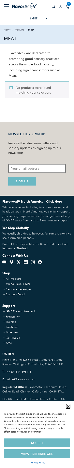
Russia (44, 244)
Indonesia (8, 248)
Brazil (5, 244)
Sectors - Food (15, 294)
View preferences (37, 453)
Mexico (34, 244)
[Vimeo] (11, 261)
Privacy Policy (38, 462)
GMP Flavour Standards (21, 311)
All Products (13, 278)
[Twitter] (19, 261)
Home (7, 30)
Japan (24, 244)
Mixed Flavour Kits (18, 283)
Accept (37, 442)
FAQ (9, 342)
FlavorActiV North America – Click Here (32, 201)
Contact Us (13, 337)
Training (11, 321)
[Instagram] (33, 261)
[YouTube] (4, 261)
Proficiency (13, 316)
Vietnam (63, 244)
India (53, 244)
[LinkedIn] (26, 261)
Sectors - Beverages (18, 289)
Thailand (22, 248)
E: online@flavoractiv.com (18, 379)
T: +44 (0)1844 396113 (16, 371)
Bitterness (12, 332)
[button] (68, 406)
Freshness (12, 327)
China (15, 244)
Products (19, 30)
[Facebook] (40, 261)
